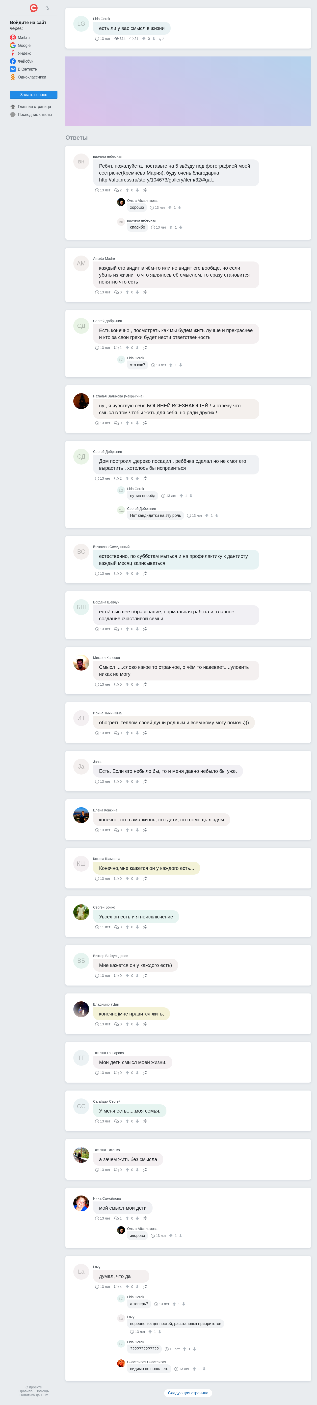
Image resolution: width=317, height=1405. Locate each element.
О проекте (34, 1387)
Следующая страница (188, 1393)
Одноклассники (28, 77)
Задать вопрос (33, 95)
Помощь (42, 1391)
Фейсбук (21, 61)
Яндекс (20, 53)
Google (20, 45)
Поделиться (162, 38)
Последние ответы (31, 115)
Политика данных (34, 1395)
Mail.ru (20, 37)
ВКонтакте (23, 69)
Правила (26, 1391)
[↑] (144, 39)
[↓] (153, 39)
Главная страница (30, 107)
